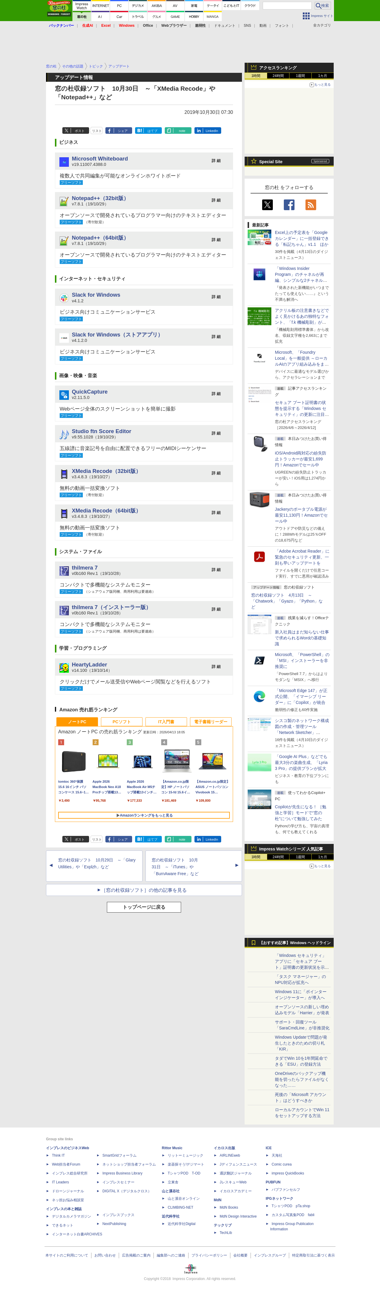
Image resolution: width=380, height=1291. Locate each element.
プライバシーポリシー (209, 1255)
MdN (217, 1200)
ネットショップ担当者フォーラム (129, 1164)
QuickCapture (90, 392)
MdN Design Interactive (238, 1216)
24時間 (278, 76)
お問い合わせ (105, 1255)
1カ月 (322, 76)
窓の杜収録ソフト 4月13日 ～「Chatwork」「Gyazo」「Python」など (287, 601)
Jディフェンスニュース (238, 1164)
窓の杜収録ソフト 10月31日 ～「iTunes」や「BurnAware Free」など (175, 867)
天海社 (277, 1155)
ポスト (80, 131)
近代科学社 (171, 1216)
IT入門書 (166, 721)
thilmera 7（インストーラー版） (111, 607)
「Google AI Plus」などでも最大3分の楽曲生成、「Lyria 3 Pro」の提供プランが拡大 (301, 762)
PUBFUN (273, 1182)
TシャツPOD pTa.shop (291, 1206)
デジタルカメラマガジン (71, 1216)
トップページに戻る (144, 907)
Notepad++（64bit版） (100, 238)
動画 (263, 25)
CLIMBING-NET (180, 1207)
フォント (282, 25)
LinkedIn (212, 131)
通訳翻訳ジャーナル (236, 1173)
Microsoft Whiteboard (100, 158)
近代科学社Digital (181, 1224)
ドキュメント (224, 25)
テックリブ (223, 1225)
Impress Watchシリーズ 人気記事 (291, 849)
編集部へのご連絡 (171, 1255)
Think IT (58, 1155)
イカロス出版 (224, 1148)
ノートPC (77, 721)
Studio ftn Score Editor (101, 431)
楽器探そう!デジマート (186, 1164)
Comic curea (282, 1164)
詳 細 (216, 160)
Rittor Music (172, 1148)
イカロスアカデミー (236, 1191)
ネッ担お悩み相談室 (68, 1200)
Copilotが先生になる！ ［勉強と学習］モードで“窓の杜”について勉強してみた (300, 812)
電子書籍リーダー (210, 721)
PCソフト (122, 721)
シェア (123, 131)
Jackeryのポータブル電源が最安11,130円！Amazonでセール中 (301, 515)
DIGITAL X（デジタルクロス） (126, 1191)
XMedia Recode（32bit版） (106, 471)
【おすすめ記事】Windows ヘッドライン (295, 943)
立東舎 (173, 1182)
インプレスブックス (118, 1215)
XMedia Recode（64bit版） (106, 510)
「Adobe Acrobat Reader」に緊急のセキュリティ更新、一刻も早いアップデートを (302, 557)
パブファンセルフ (286, 1190)
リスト (97, 131)
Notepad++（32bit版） (100, 198)
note (182, 131)
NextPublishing (114, 1224)
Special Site (271, 161)
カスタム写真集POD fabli (293, 1215)
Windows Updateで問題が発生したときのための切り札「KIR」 (301, 1043)
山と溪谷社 (171, 1191)
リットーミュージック (185, 1155)
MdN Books (229, 1207)
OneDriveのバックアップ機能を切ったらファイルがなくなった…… (302, 1079)
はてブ (152, 131)
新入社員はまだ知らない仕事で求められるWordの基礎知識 (302, 638)
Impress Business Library (122, 1173)
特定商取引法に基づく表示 (313, 1255)
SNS (247, 25)
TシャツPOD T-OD (184, 1173)
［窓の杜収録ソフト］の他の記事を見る (144, 890)
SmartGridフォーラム (119, 1155)
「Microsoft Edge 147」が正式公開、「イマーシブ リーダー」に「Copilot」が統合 (301, 696)
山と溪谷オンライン (184, 1198)
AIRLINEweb (230, 1155)
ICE (269, 1148)
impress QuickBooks (288, 1173)
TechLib (226, 1233)
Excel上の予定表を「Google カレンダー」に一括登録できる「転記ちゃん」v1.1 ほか (302, 238)
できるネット (62, 1225)
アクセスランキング (278, 67)
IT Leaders (60, 1182)
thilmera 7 (85, 567)
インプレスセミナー (118, 1182)
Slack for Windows (96, 295)
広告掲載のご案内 (136, 1255)
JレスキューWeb (233, 1182)
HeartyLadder (89, 664)
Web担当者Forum (66, 1164)
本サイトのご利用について (66, 1255)
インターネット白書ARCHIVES (77, 1234)
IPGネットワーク (279, 1198)
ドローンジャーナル (68, 1191)
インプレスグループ (270, 1255)
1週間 (300, 76)
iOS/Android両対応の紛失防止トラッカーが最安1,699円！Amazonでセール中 (300, 459)
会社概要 (240, 1255)
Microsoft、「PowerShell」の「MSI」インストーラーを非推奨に (302, 660)
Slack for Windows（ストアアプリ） (117, 334)
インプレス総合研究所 (70, 1173)
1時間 (256, 76)
